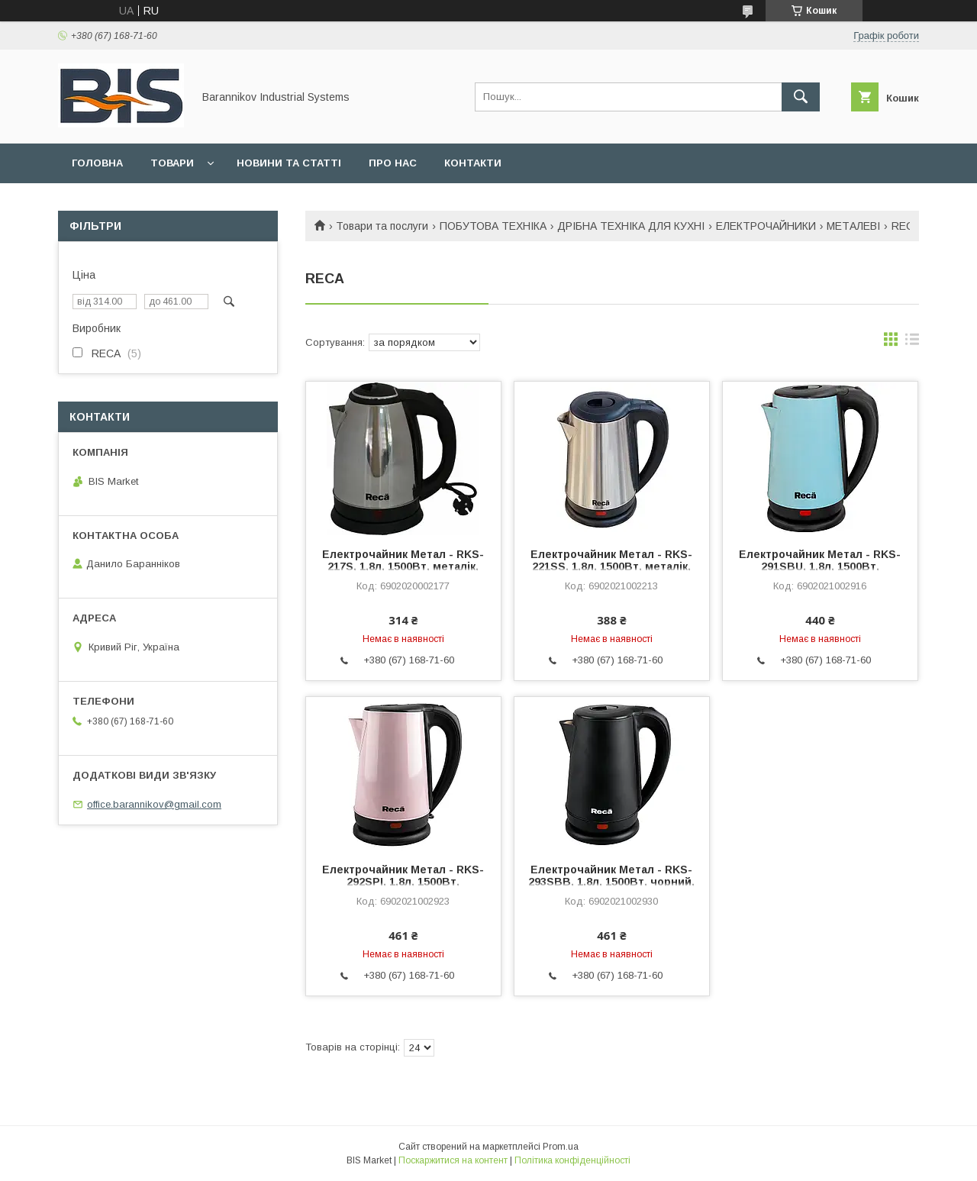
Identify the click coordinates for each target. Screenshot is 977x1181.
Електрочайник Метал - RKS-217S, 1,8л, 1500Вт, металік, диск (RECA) (403, 566)
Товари (172, 163)
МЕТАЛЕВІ (853, 226)
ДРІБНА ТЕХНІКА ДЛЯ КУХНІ (631, 226)
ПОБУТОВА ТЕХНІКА (493, 226)
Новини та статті (289, 163)
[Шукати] (801, 96)
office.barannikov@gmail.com (154, 804)
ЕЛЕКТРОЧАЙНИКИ (766, 226)
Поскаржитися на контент (453, 1160)
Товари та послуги (382, 226)
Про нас (393, 163)
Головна (97, 163)
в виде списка (912, 342)
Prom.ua (561, 1146)
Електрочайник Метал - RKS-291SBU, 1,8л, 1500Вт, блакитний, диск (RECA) (820, 566)
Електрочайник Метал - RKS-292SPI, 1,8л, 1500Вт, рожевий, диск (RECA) (403, 881)
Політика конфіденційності (572, 1160)
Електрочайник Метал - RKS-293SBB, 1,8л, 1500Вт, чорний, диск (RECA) (611, 881)
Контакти (472, 163)
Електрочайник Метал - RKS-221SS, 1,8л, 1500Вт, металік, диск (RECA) (611, 566)
